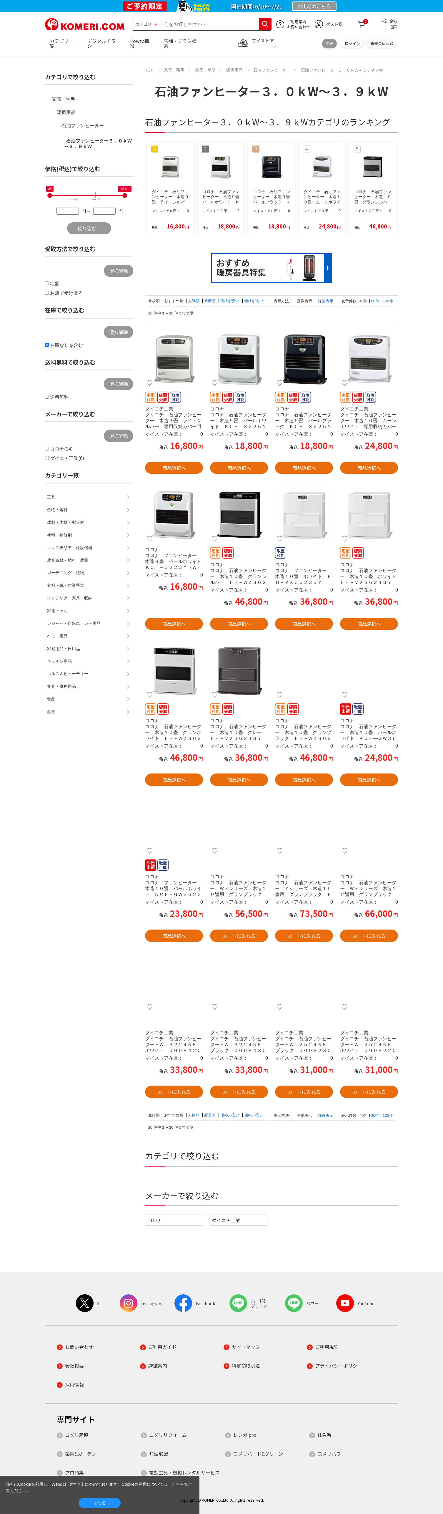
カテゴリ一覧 (61, 43)
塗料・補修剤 (59, 535)
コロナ (155, 1220)
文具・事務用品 (61, 686)
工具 (51, 497)
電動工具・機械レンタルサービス (184, 1472)
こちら (177, 1484)
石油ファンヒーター (82, 125)
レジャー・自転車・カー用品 (74, 623)
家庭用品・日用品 (63, 648)
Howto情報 (139, 43)
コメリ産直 (77, 1434)
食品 (51, 699)
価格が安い (230, 301)
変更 (329, 43)
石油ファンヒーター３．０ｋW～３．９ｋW (98, 143)
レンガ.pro (244, 1434)
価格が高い (253, 301)
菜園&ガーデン (80, 1453)
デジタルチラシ (101, 43)
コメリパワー (331, 1453)
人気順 (194, 301)
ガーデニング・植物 (65, 572)
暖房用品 (66, 112)
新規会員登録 (381, 43)
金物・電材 (57, 509)
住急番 (324, 1434)
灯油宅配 (158, 1453)
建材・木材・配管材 (65, 522)
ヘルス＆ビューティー (67, 673)
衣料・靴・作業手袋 (65, 585)
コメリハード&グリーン (258, 1453)
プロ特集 (74, 1472)
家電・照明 (64, 99)
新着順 (210, 301)
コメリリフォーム (168, 1434)
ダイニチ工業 (226, 1220)
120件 (388, 301)
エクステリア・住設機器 (69, 547)
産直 (51, 711)
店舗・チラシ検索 (180, 43)
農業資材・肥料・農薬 (67, 560)
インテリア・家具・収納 (69, 598)
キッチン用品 (59, 661)
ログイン (352, 43)
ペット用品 (57, 636)
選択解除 (118, 270)
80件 (375, 301)
